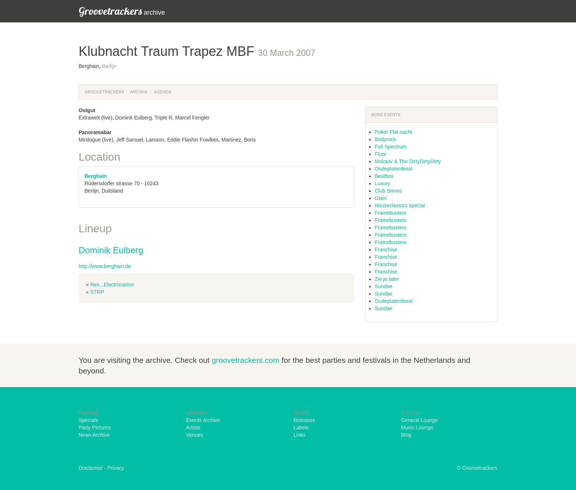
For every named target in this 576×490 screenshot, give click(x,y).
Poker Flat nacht (393, 132)
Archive (139, 92)
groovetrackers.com (245, 360)
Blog (406, 435)
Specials (88, 420)
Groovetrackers (104, 92)
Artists (193, 427)
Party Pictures (95, 427)
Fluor (380, 154)
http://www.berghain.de (105, 266)
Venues (195, 435)
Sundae (383, 286)
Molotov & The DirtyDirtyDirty (408, 161)
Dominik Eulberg (111, 250)
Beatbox (384, 176)
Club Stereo (388, 191)
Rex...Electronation (112, 284)
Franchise (386, 250)
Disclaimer (90, 468)
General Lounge (419, 420)
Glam (381, 198)
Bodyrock (385, 139)
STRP (97, 292)
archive (122, 10)
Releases (304, 420)
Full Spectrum (390, 147)
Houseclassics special (400, 205)
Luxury (382, 183)
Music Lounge (417, 427)
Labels (301, 427)
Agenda (162, 92)
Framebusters (390, 213)
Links (300, 435)
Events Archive (203, 420)
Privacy (115, 468)
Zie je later (387, 279)
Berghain (95, 176)
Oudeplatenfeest (394, 169)
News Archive (94, 435)
